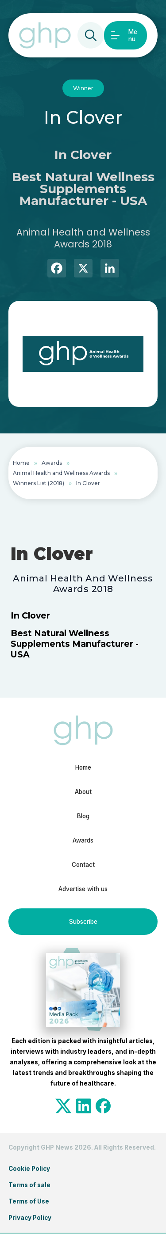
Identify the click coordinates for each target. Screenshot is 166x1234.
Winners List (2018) (38, 483)
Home (21, 462)
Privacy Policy (29, 1217)
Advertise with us (83, 888)
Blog (83, 816)
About (83, 791)
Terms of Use (28, 1201)
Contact (83, 864)
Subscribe (83, 921)
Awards (52, 462)
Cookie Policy (29, 1168)
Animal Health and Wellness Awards (61, 473)
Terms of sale (29, 1184)
